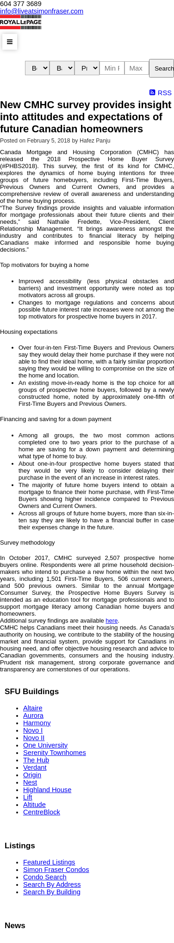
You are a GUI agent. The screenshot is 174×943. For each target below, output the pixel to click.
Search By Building (52, 892)
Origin (32, 775)
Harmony (36, 723)
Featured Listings (49, 862)
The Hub (36, 760)
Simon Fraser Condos (56, 869)
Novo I (33, 730)
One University (45, 745)
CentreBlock (41, 812)
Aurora (33, 715)
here (112, 620)
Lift (27, 797)
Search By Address (52, 884)
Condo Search (45, 877)
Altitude (34, 804)
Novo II (33, 737)
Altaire (33, 708)
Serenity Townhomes (54, 752)
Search (164, 68)
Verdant (35, 767)
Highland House (47, 789)
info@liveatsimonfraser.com (41, 11)
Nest (30, 782)
